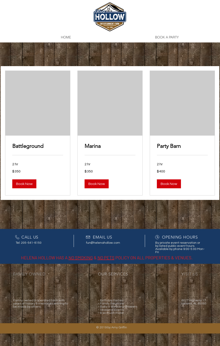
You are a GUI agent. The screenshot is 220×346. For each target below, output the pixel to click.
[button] (24, 183)
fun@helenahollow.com (103, 242)
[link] (37, 146)
